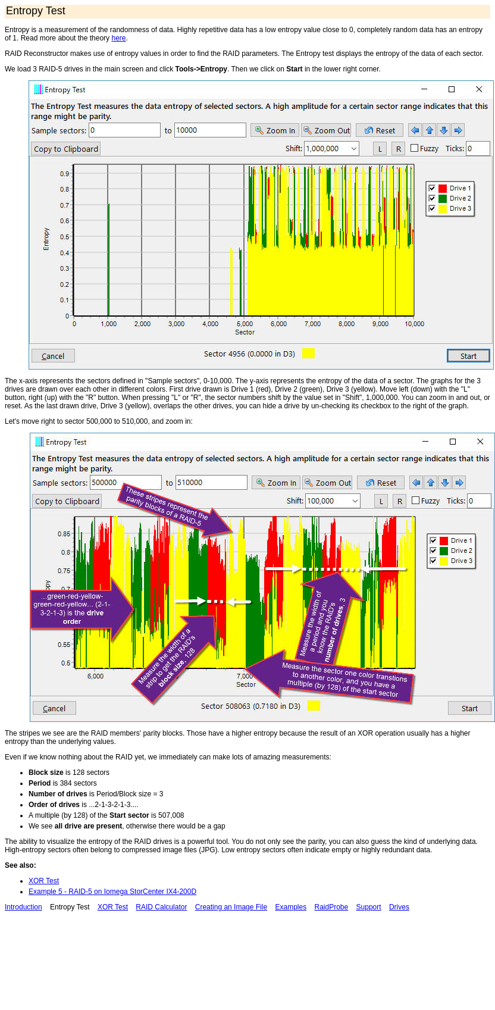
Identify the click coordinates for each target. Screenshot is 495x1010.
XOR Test (44, 881)
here (118, 38)
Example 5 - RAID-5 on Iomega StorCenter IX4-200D (112, 891)
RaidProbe (332, 907)
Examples (290, 907)
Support (368, 907)
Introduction (23, 907)
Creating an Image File (231, 907)
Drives (399, 907)
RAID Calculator (161, 907)
